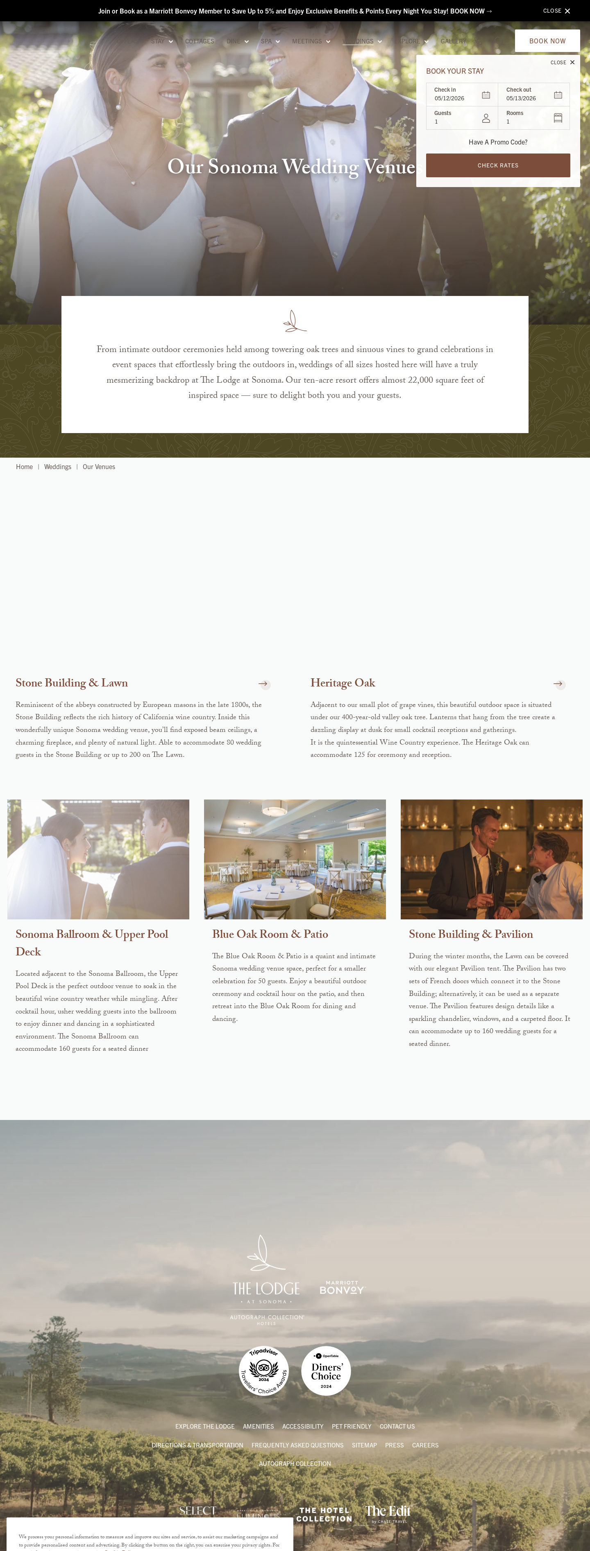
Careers (425, 1445)
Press (394, 1445)
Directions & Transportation (197, 1445)
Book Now (547, 48)
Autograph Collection (295, 1463)
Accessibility (303, 1426)
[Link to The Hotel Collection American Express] (324, 1515)
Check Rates (498, 172)
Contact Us (397, 1426)
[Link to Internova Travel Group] (198, 1514)
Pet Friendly (352, 1426)
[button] (260, 685)
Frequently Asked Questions (298, 1445)
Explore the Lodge (205, 1426)
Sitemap (364, 1445)
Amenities (258, 1426)
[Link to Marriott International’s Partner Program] (259, 1515)
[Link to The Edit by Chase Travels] (388, 1514)
